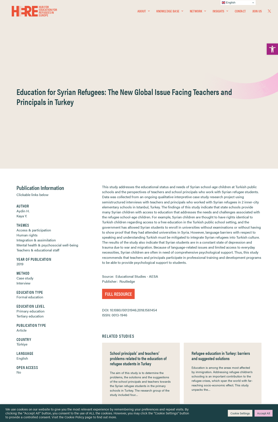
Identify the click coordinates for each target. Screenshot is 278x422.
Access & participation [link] (34, 123)
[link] (272, 49)
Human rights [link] (27, 128)
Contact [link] (240, 12)
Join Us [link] (257, 12)
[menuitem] (143, 12)
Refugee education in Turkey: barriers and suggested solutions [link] (221, 249)
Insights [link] (220, 12)
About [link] (143, 12)
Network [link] (198, 12)
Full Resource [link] (118, 187)
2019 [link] (20, 157)
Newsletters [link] (26, 363)
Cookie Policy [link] (74, 417)
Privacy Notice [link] (152, 345)
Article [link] (21, 224)
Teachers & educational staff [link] (38, 143)
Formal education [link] (30, 190)
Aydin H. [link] (23, 104)
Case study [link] (25, 171)
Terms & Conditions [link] (155, 350)
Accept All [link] (263, 413)
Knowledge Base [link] (169, 12)
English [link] (22, 252)
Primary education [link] (31, 205)
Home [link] (19, 344)
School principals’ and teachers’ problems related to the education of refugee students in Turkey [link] (138, 252)
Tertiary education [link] (30, 210)
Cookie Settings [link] (240, 413)
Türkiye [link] (22, 238)
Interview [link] (23, 176)
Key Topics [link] (149, 383)
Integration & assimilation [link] (36, 133)
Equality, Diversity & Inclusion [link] (161, 355)
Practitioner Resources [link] (157, 378)
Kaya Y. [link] (22, 109)
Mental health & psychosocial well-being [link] (47, 138)
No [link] (19, 266)
